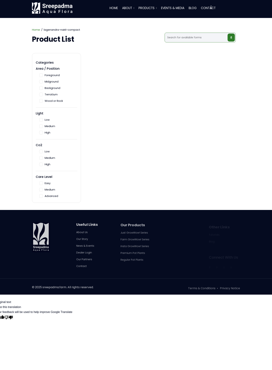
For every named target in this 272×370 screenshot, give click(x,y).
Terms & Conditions (201, 290)
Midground (48, 81)
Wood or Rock (51, 101)
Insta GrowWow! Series (135, 248)
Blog (193, 8)
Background (49, 88)
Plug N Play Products (177, 235)
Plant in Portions (175, 255)
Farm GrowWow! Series (135, 241)
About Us (82, 233)
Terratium (48, 94)
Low (44, 120)
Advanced (48, 196)
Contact (208, 8)
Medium (47, 126)
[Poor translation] (8, 317)
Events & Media (172, 8)
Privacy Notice (230, 290)
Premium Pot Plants (133, 254)
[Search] (197, 38)
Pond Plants (172, 248)
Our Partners (84, 260)
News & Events (85, 247)
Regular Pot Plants (132, 261)
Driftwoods (171, 241)
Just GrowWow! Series (134, 234)
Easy (44, 183)
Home (114, 8)
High (44, 132)
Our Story (82, 240)
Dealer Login (84, 253)
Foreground (49, 75)
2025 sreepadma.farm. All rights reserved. (64, 288)
